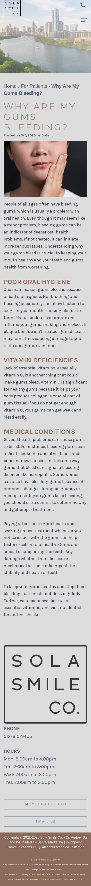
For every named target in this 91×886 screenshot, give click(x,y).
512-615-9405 (18, 736)
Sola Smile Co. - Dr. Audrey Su (63, 837)
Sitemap (78, 847)
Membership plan (45, 808)
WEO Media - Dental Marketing (39, 842)
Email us (45, 825)
